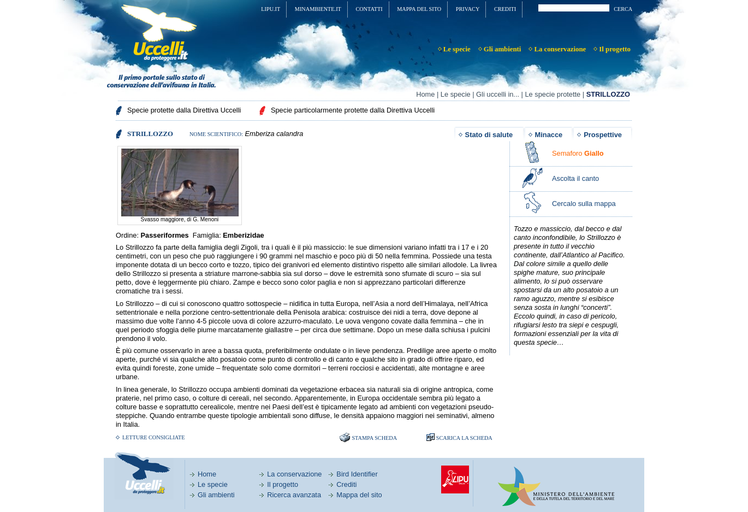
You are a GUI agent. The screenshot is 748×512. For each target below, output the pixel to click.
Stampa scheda (374, 438)
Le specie (456, 94)
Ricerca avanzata (294, 495)
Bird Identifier (356, 474)
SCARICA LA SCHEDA (464, 438)
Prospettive (603, 135)
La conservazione (294, 474)
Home (425, 94)
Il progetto (282, 484)
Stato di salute (489, 135)
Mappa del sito (359, 495)
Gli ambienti (216, 495)
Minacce (549, 135)
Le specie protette (552, 94)
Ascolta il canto (575, 178)
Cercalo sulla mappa (584, 203)
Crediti (346, 484)
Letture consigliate (153, 437)
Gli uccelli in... (497, 94)
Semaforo (578, 153)
